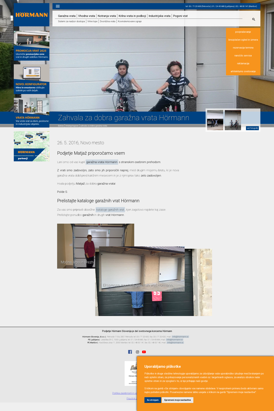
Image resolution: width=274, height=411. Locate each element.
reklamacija (243, 63)
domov (61, 126)
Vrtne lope (92, 21)
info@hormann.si (180, 337)
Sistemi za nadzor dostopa (71, 21)
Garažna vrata (67, 16)
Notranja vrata (107, 16)
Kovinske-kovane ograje (129, 21)
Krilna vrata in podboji (132, 16)
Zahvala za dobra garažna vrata (93, 126)
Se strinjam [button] (153, 400)
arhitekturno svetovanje (243, 71)
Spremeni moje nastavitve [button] (177, 400)
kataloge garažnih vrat (110, 209)
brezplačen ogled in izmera (243, 39)
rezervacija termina (243, 47)
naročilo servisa (243, 55)
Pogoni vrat (180, 16)
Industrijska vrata (159, 16)
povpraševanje (243, 31)
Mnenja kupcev (71, 126)
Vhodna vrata (86, 16)
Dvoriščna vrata (107, 21)
